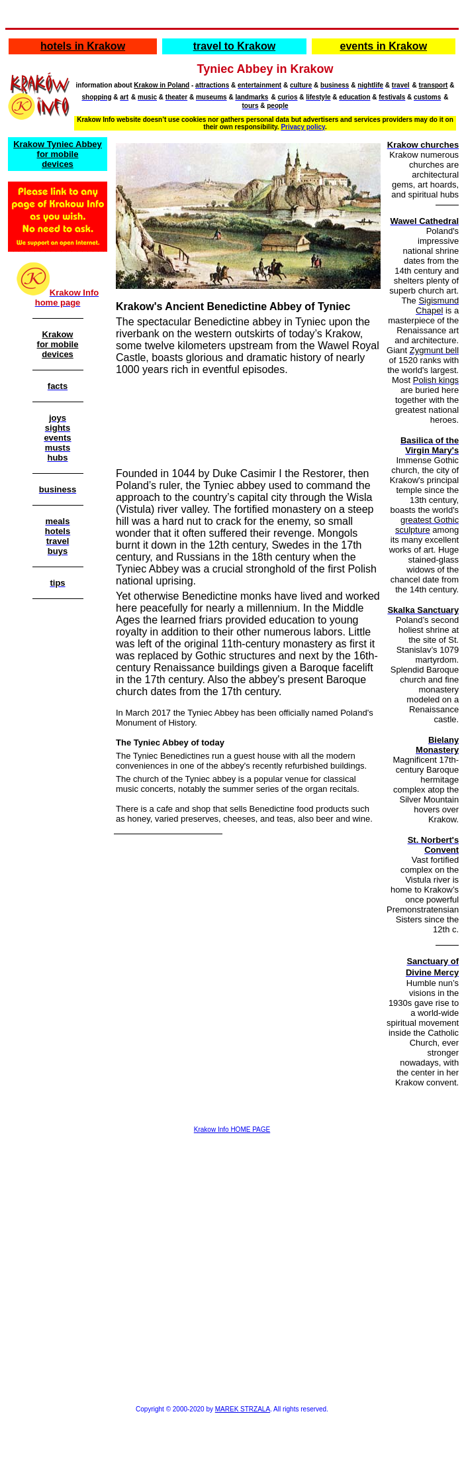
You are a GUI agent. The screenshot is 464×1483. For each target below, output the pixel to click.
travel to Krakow (234, 46)
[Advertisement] (57, 815)
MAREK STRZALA (242, 1409)
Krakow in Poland (161, 85)
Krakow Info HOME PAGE (232, 1129)
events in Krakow (383, 46)
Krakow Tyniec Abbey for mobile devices (57, 154)
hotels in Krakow (82, 46)
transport (433, 85)
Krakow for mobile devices (58, 344)
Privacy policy (303, 127)
